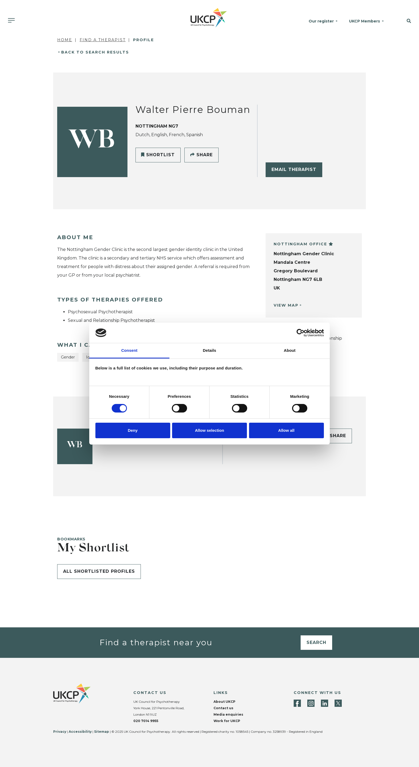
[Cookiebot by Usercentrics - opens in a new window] (300, 333)
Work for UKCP (227, 721)
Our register (321, 21)
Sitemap (101, 732)
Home (64, 39)
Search (316, 642)
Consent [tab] (129, 350)
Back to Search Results (95, 52)
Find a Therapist (103, 39)
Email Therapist (293, 169)
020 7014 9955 (145, 721)
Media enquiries (228, 714)
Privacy (59, 732)
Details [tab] (209, 350)
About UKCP (224, 702)
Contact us (223, 708)
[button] (404, 21)
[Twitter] (338, 703)
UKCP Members (365, 21)
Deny (133, 430)
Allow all (286, 430)
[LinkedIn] (324, 703)
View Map (286, 305)
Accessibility (80, 732)
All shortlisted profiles (99, 571)
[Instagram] (311, 703)
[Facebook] (297, 703)
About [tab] (290, 350)
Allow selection (209, 430)
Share (201, 154)
